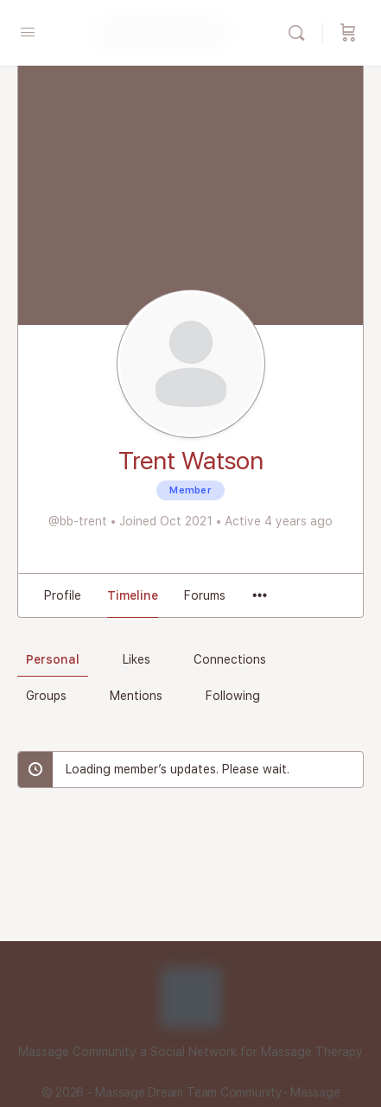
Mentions (136, 696)
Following (233, 696)
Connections (230, 659)
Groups (46, 696)
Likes (136, 659)
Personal (52, 659)
